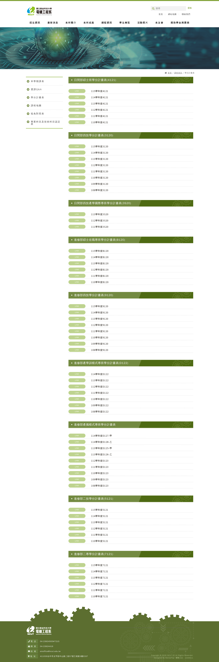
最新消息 (52, 22)
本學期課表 (37, 81)
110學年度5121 (99, 540)
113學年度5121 (99, 522)
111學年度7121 (99, 590)
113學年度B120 (100, 263)
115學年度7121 (99, 565)
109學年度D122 (100, 405)
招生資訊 (34, 22)
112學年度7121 (99, 583)
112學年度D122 (100, 386)
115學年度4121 (99, 91)
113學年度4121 (99, 103)
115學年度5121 (99, 509)
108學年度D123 (100, 485)
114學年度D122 (100, 374)
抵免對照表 (37, 113)
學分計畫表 (37, 97)
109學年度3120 (99, 183)
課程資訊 (106, 22)
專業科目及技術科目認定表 (46, 122)
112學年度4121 (99, 109)
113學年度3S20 (99, 214)
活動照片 (142, 22)
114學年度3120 (99, 152)
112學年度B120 (100, 269)
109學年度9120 (99, 343)
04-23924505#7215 (50, 641)
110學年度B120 (100, 282)
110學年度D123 (100, 473)
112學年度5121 (99, 528)
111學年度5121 (99, 534)
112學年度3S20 (99, 220)
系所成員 (88, 22)
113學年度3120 (99, 158)
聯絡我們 (186, 14)
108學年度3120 (99, 190)
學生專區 (124, 22)
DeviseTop (169, 658)
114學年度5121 (99, 516)
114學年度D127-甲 (101, 435)
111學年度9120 (99, 331)
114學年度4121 (99, 97)
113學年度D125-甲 (101, 448)
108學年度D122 (100, 411)
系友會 (159, 22)
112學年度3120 (99, 165)
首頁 (161, 14)
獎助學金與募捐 (180, 22)
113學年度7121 (99, 577)
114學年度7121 (99, 571)
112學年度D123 (100, 460)
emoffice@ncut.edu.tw (50, 651)
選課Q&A (36, 89)
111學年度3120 (99, 171)
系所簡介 (70, 22)
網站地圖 (172, 14)
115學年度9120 (99, 306)
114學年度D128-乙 (101, 441)
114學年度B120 (100, 257)
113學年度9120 (99, 318)
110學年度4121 (99, 122)
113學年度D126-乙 (101, 454)
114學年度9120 (99, 312)
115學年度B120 (100, 250)
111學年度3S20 (99, 226)
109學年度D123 (100, 479)
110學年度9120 (99, 337)
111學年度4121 (99, 116)
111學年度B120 (100, 275)
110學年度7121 (99, 596)
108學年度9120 (99, 349)
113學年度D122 (100, 380)
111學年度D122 (100, 392)
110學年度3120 (99, 177)
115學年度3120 (99, 146)
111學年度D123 (100, 466)
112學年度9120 (99, 324)
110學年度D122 (100, 399)
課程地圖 (36, 105)
